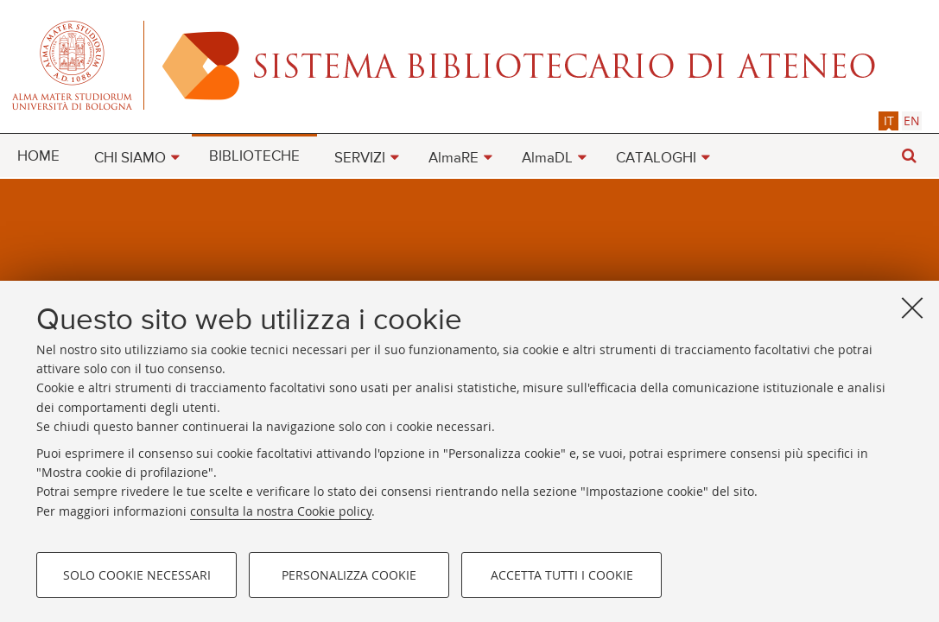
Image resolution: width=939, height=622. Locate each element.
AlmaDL (547, 158)
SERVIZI (359, 158)
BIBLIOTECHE (254, 156)
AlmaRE (453, 158)
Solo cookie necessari (137, 575)
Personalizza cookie (349, 575)
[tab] (888, 120)
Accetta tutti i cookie (562, 575)
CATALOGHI (656, 158)
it (889, 120)
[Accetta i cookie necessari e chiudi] (912, 307)
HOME (38, 156)
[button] (909, 156)
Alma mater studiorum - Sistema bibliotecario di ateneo (469, 65)
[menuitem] (38, 155)
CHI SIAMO (130, 158)
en (912, 120)
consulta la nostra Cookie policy (280, 511)
